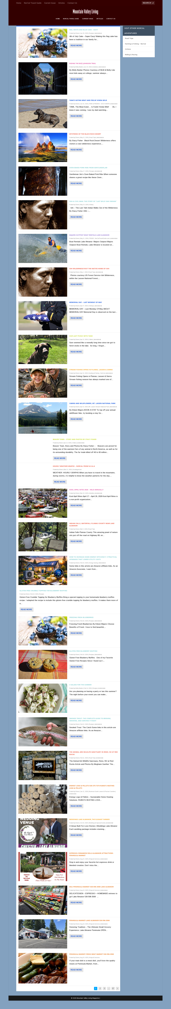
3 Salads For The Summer (80, 693)
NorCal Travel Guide (32, 3)
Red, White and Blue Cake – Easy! (83, 38)
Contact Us (72, 3)
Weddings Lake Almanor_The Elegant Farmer (89, 828)
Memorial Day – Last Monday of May (85, 311)
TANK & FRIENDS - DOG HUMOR (99, 112)
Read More (76, 54)
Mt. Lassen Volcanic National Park (99, 415)
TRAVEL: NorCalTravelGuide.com (99, 247)
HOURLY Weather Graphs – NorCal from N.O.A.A (74, 474)
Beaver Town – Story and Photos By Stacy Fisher (74, 448)
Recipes (91, 41)
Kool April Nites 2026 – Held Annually (86, 498)
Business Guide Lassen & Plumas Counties (102, 800)
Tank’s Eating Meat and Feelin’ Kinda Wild (88, 109)
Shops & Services (94, 867)
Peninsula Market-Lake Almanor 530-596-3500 (89, 929)
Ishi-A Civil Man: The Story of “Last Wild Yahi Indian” (93, 210)
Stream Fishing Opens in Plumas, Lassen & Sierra (91, 378)
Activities (95, 75)
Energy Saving (93, 571)
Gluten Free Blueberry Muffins (83, 659)
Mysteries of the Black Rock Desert (85, 142)
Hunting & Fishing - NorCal (97, 381)
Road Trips (92, 146)
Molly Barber (79, 75)
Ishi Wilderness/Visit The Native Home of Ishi (89, 277)
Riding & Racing (131, 63)
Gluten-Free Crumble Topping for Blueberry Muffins (43, 599)
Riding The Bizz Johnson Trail (82, 72)
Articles (61, 3)
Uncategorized (77, 478)
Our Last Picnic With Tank (81, 344)
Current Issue (50, 3)
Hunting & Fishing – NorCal (135, 52)
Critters (91, 348)
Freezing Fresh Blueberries (81, 626)
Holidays (91, 314)
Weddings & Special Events (97, 831)
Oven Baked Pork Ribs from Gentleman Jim (88, 176)
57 (113, 997)
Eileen (77, 41)
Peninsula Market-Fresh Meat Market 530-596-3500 (91, 962)
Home (18, 3)
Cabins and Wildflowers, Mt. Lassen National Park (92, 412)
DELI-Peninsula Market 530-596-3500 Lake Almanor (91, 895)
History (91, 213)
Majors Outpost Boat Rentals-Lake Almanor (89, 243)
